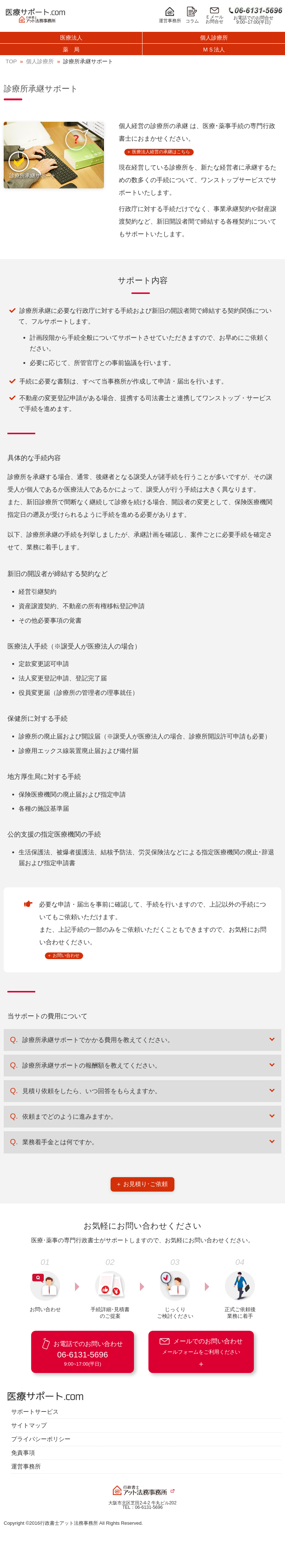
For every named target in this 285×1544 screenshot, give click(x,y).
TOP (11, 61)
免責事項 (23, 1453)
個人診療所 (214, 37)
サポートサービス (35, 1412)
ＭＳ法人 (214, 49)
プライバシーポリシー (41, 1439)
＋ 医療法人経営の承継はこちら (158, 151)
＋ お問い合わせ (63, 955)
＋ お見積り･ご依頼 (142, 1184)
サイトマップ (29, 1426)
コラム (192, 15)
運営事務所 (170, 15)
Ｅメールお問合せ (214, 15)
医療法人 (71, 37)
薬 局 (71, 49)
